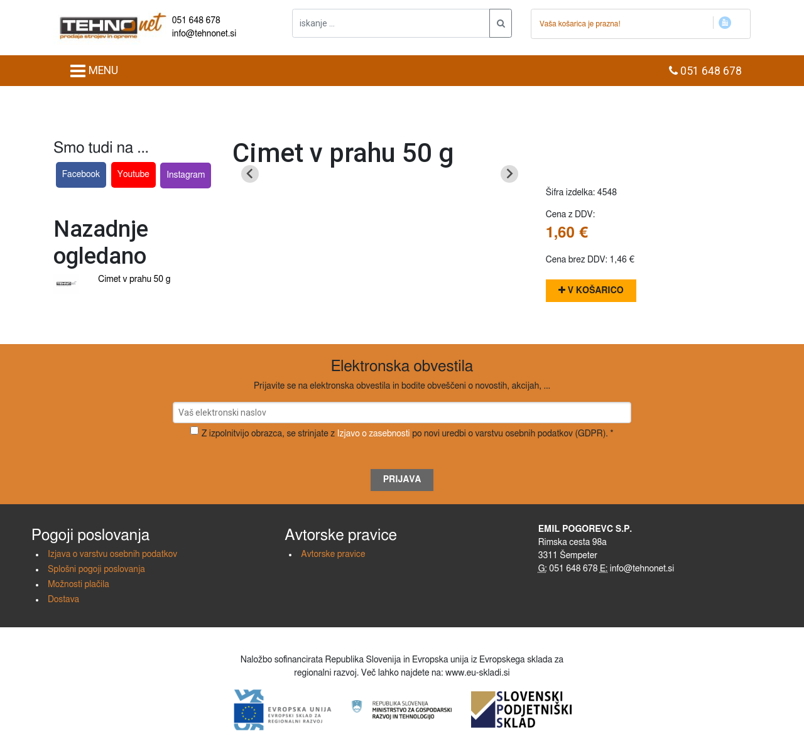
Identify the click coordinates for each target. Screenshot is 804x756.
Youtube (133, 174)
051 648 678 (196, 20)
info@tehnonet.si (204, 34)
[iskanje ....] (391, 23)
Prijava (402, 479)
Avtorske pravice (333, 554)
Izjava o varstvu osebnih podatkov (112, 554)
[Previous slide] (250, 174)
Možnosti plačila (78, 584)
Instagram (185, 175)
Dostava (63, 599)
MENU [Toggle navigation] (94, 71)
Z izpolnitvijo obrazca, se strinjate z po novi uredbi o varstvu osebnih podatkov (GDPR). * (408, 433)
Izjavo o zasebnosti (373, 433)
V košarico (591, 290)
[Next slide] (509, 174)
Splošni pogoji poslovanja (96, 569)
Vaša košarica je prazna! (580, 24)
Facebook (81, 174)
